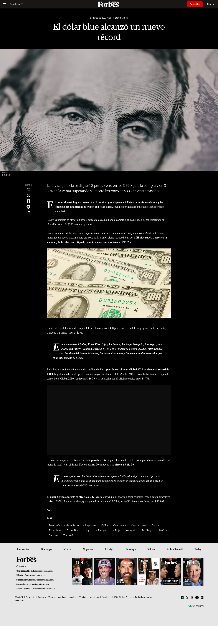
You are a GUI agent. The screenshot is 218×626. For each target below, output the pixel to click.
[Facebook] (182, 597)
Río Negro (147, 530)
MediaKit (19, 597)
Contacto (42, 597)
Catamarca (119, 525)
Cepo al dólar (139, 525)
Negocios (88, 549)
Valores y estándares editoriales (62, 597)
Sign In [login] (210, 4)
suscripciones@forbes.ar (38, 584)
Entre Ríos (72, 530)
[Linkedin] (202, 597)
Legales (105, 597)
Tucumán (68, 535)
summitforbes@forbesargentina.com (38, 580)
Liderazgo (46, 549)
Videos (151, 549)
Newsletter (30, 597)
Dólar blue (55, 530)
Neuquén (130, 530)
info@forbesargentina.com (35, 575)
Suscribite (195, 4)
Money (67, 549)
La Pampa (100, 530)
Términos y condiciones (89, 597)
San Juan (164, 530)
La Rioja (115, 530)
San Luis (53, 535)
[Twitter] (187, 597)
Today (198, 549)
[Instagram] (192, 597)
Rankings (130, 549)
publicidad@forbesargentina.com (39, 571)
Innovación (23, 549)
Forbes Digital (120, 17)
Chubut (156, 525)
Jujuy (86, 530)
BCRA (104, 525)
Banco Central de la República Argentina (72, 525)
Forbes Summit (175, 549)
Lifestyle (109, 549)
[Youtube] (197, 597)
